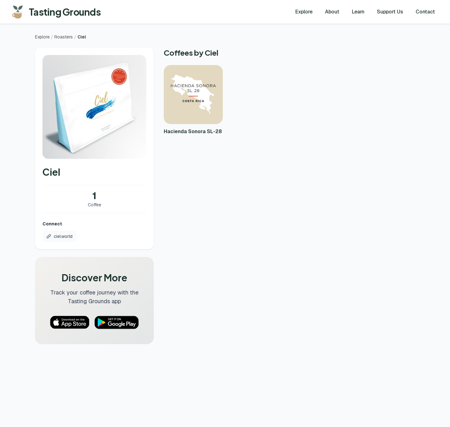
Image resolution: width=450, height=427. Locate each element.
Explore (303, 11)
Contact (425, 11)
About (332, 11)
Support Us (390, 11)
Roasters (63, 37)
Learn (358, 11)
